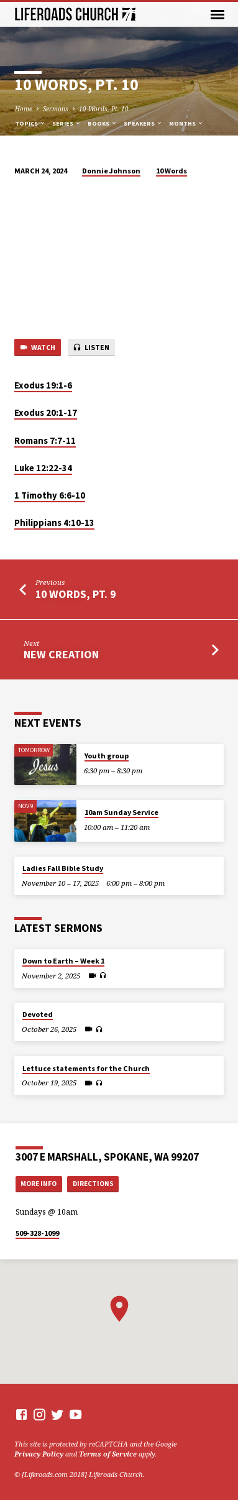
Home (23, 108)
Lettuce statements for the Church (86, 1068)
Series (66, 123)
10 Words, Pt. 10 (104, 108)
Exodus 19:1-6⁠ (43, 385)
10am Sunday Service (121, 812)
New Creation (61, 654)
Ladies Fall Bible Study (62, 868)
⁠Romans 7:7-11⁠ (45, 440)
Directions (93, 1183)
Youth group (107, 755)
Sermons (55, 108)
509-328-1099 (37, 1233)
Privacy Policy (38, 1453)
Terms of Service (108, 1453)
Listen (91, 348)
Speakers (143, 123)
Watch (37, 348)
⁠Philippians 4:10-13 (54, 522)
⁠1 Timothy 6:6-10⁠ (49, 495)
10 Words (171, 170)
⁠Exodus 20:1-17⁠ (45, 412)
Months (186, 123)
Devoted (37, 1014)
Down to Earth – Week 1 (63, 960)
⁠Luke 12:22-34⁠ (43, 468)
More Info (39, 1183)
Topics (30, 123)
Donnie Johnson (111, 170)
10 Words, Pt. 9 (75, 594)
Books (102, 123)
